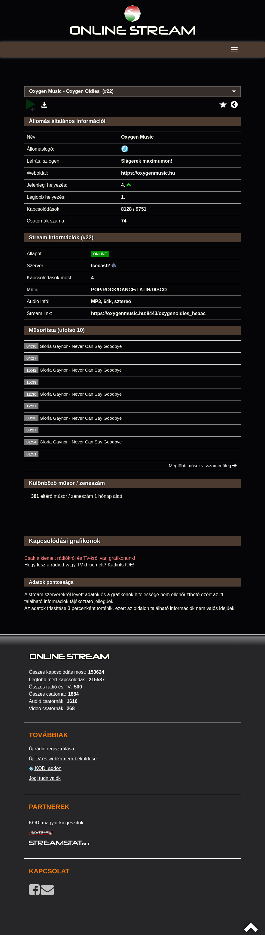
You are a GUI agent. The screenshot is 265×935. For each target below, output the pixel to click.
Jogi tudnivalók (45, 778)
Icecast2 (100, 265)
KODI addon (45, 768)
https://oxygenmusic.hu (148, 173)
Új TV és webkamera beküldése (63, 758)
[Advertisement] (132, 75)
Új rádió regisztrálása (51, 748)
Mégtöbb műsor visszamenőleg (203, 465)
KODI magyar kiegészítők (56, 822)
